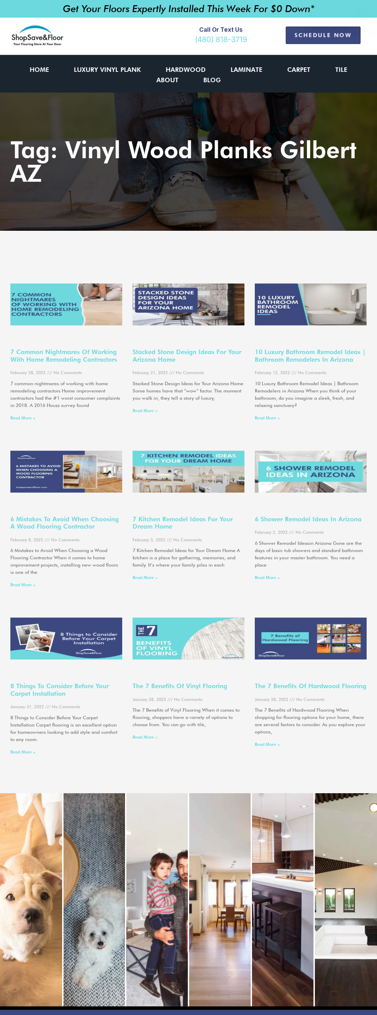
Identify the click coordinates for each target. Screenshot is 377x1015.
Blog (212, 80)
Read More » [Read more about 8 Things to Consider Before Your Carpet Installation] (22, 752)
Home (39, 69)
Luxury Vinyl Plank (107, 69)
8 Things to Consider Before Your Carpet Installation (59, 689)
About (167, 80)
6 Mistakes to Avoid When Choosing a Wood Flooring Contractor (64, 522)
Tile (341, 69)
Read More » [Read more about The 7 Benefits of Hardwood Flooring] (267, 744)
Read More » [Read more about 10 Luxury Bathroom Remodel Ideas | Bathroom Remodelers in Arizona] (267, 417)
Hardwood (186, 69)
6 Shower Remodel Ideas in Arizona (308, 519)
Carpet (298, 69)
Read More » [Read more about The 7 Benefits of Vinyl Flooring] (145, 737)
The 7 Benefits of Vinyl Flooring (180, 686)
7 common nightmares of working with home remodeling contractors (63, 355)
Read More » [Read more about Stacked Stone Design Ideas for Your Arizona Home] (145, 410)
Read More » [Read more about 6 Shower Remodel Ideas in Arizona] (267, 577)
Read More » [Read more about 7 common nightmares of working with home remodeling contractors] (22, 417)
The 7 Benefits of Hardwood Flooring (310, 686)
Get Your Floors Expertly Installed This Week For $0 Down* (189, 9)
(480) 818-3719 (221, 39)
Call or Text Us (221, 29)
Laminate (246, 69)
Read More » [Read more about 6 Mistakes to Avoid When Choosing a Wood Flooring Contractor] (22, 584)
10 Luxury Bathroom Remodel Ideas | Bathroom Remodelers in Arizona (310, 355)
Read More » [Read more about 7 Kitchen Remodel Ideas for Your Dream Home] (145, 577)
